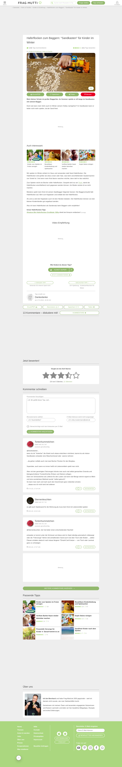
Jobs (19, 736)
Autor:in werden (23, 733)
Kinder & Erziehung (35, 51)
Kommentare (79, 313)
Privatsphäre (38, 736)
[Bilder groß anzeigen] (91, 88)
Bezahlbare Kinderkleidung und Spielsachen (51, 166)
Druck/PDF (35, 94)
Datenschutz (38, 733)
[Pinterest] (84, 748)
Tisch (80, 183)
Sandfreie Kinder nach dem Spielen (85, 629)
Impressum (38, 740)
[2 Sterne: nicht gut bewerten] (53, 375)
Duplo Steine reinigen (86, 164)
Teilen (72, 94)
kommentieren (36, 48)
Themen (20, 730)
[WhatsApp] (102, 748)
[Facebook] (96, 748)
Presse (20, 743)
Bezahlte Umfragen (41, 746)
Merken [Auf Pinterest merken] (88, 94)
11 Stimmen (67, 382)
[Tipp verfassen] (98, 3)
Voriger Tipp (40, 282)
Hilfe (35, 727)
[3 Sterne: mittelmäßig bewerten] (61, 375)
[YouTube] (78, 748)
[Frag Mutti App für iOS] (59, 734)
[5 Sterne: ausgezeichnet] (76, 375)
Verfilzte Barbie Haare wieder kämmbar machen (69, 166)
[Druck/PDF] (32, 307)
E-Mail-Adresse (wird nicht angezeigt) (80, 417)
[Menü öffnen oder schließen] (5, 3)
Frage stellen (83, 3)
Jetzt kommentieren (61, 275)
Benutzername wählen (35, 417)
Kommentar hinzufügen (61, 405)
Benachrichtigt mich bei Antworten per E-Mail (46, 426)
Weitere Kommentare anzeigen (61, 588)
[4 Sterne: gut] (68, 375)
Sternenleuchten (43, 499)
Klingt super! (61, 270)
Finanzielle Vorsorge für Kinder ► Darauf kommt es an (47, 630)
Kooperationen (23, 746)
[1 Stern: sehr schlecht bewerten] (45, 375)
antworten (89, 488)
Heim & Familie (47, 51)
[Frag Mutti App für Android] (65, 734)
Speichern (54, 94)
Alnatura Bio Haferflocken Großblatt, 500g (43, 212)
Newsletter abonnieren (90, 735)
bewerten (84, 48)
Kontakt (37, 730)
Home (19, 727)
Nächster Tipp (82, 282)
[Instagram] (90, 748)
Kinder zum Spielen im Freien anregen (34, 165)
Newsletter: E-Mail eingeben (87, 726)
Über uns (20, 740)
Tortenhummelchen (44, 441)
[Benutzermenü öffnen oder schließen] (117, 3)
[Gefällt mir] (77, 488)
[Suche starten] (52, 2)
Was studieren (22, 749)
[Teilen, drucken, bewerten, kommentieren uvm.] (18, 757)
